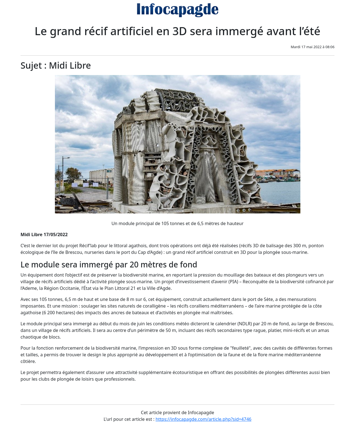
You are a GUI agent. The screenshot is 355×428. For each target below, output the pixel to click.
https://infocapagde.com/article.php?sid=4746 (204, 419)
